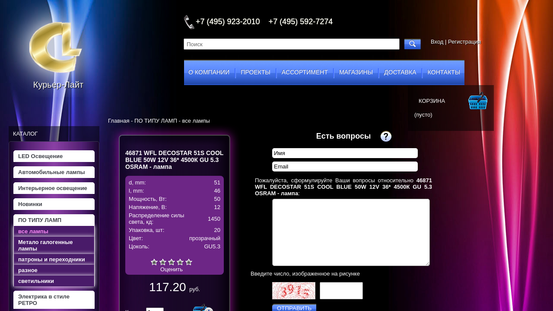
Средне (171, 261)
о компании (208, 72)
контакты (444, 72)
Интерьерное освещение (52, 188)
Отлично (188, 261)
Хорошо (180, 261)
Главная (118, 120)
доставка (400, 72)
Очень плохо (154, 261)
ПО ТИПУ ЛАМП (39, 220)
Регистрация (464, 41)
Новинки (30, 204)
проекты (255, 72)
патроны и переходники (51, 259)
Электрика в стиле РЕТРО (44, 299)
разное (28, 270)
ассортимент (305, 72)
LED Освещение (40, 156)
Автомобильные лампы (51, 172)
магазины (356, 72)
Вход (437, 41)
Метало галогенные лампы (45, 245)
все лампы (33, 231)
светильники (36, 281)
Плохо (163, 261)
